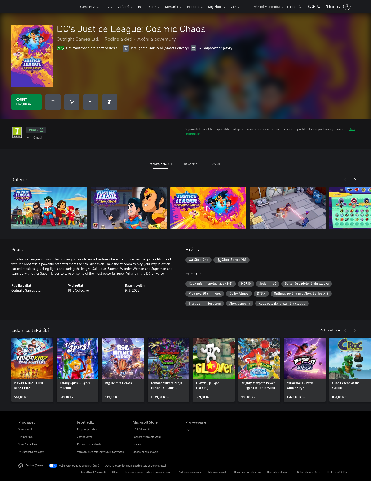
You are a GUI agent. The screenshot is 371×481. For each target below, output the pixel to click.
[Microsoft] (34, 6)
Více (233, 6)
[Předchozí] (345, 179)
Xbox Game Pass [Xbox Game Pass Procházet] (27, 444)
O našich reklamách (278, 471)
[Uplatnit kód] (109, 102)
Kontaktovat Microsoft (93, 471)
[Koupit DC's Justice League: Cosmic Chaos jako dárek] (90, 102)
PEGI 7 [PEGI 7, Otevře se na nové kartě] (36, 130)
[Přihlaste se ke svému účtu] (337, 6)
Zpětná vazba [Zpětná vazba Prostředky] (85, 436)
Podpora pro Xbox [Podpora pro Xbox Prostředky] (87, 429)
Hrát (140, 6)
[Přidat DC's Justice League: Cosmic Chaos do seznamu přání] (53, 102)
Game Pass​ (87, 6)
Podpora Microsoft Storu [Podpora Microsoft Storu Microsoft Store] (147, 436)
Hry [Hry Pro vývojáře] (188, 429)
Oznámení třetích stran (247, 471)
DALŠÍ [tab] (215, 163)
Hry (106, 6)
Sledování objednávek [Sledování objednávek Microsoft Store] (145, 451)
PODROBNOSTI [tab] (160, 163)
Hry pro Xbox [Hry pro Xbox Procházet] (25, 436)
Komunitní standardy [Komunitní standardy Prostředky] (89, 444)
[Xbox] (66, 6)
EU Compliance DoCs (308, 471)
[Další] (355, 179)
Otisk (115, 471)
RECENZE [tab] (190, 163)
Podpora (193, 6)
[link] (32, 370)
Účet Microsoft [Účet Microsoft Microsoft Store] (141, 429)
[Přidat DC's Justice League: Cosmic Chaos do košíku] (72, 102)
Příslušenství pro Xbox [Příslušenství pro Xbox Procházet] (31, 451)
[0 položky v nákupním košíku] (314, 6)
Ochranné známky (217, 471)
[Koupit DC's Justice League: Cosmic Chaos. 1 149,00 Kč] (26, 102)
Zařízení (123, 6)
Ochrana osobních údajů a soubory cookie (148, 471)
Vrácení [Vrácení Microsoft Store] (137, 444)
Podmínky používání (189, 471)
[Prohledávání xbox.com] (294, 6)
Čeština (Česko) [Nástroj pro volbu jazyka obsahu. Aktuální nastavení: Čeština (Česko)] (34, 465)
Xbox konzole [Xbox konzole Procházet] (25, 429)
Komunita (171, 6)
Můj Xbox (214, 6)
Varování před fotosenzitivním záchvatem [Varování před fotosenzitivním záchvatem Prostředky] (100, 451)
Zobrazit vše (330, 329)
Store (152, 6)
